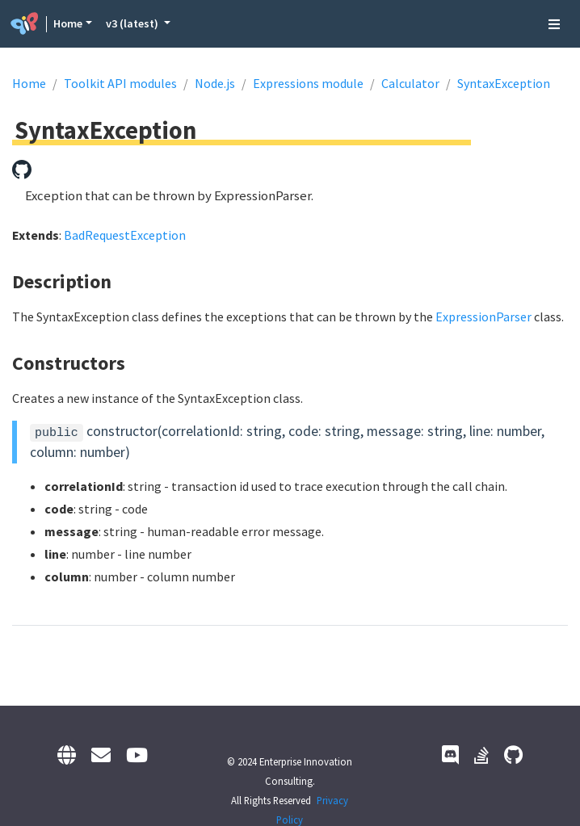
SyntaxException (503, 83)
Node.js (215, 83)
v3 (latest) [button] (133, 23)
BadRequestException (125, 235)
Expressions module (308, 83)
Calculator (410, 83)
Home (67, 23)
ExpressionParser (483, 316)
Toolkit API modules (120, 83)
